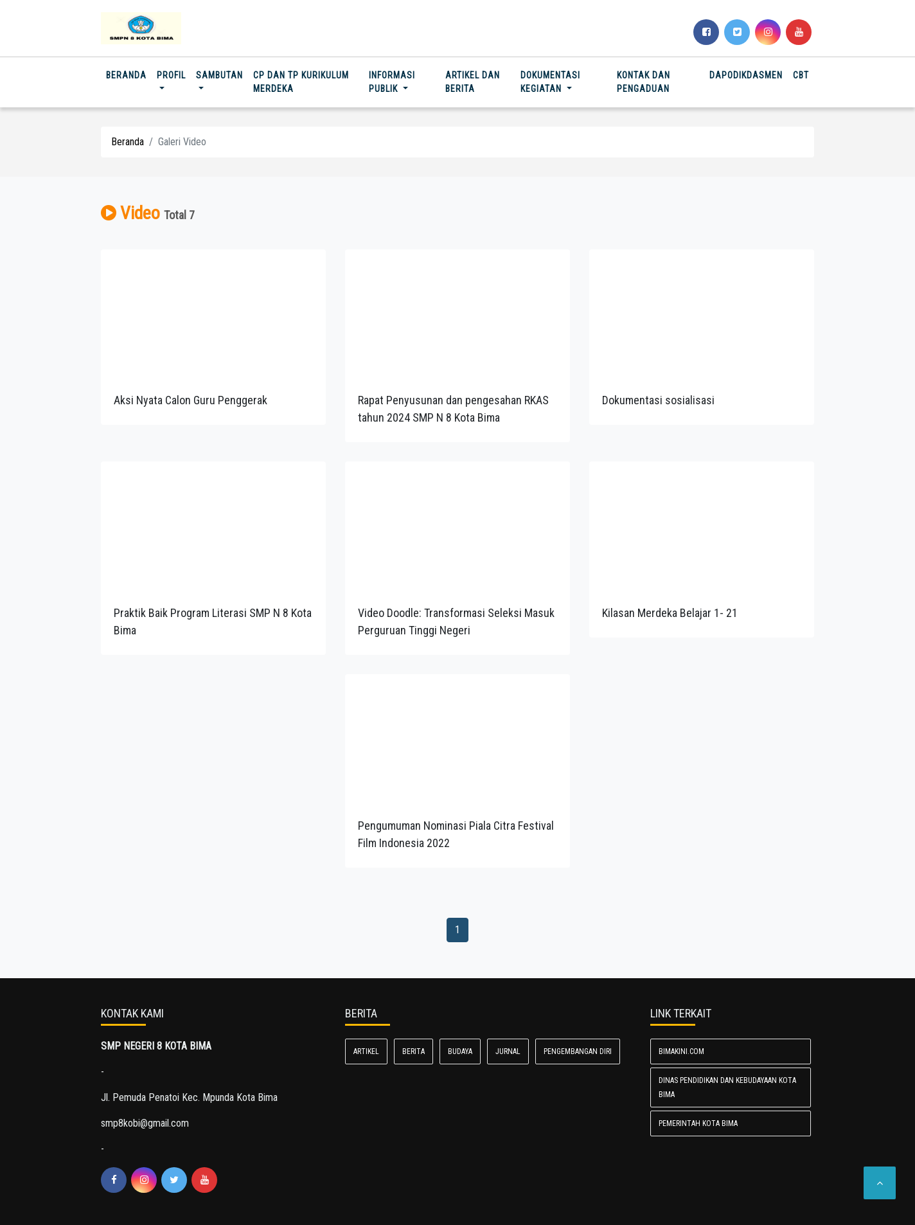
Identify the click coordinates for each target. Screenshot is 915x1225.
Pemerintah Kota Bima (698, 1123)
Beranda (129, 74)
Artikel (366, 1051)
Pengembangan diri (578, 1051)
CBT (801, 75)
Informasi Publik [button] (392, 82)
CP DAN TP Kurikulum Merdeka (301, 82)
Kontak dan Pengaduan (643, 82)
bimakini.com (681, 1051)
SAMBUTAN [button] (219, 75)
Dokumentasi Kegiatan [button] (550, 82)
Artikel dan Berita (472, 82)
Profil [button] (171, 75)
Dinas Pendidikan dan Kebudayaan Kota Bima (727, 1087)
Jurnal (507, 1051)
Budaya (460, 1051)
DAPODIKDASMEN (746, 75)
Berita (413, 1051)
